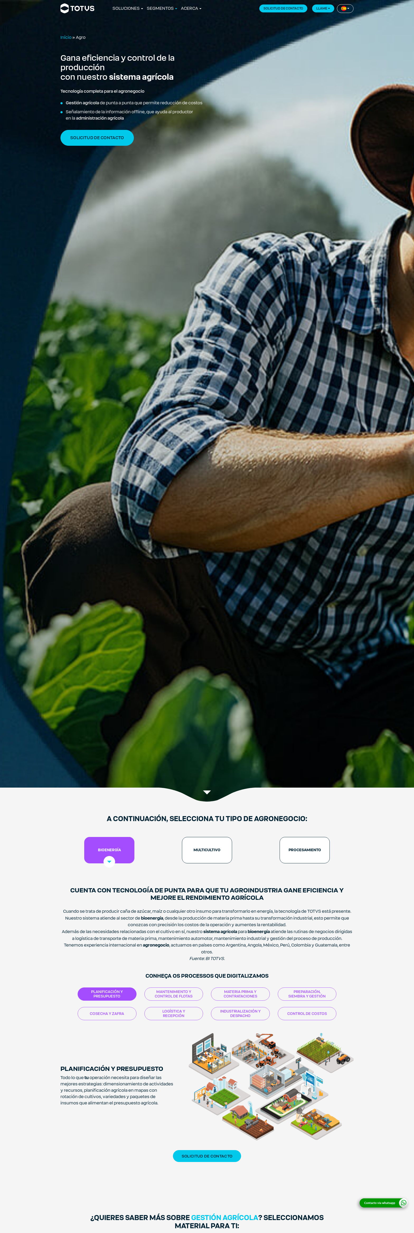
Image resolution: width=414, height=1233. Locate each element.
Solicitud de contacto (207, 1156)
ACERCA (189, 8)
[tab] (109, 850)
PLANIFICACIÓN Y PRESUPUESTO (107, 994)
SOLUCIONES (126, 8)
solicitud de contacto (97, 137)
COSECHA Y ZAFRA (107, 1013)
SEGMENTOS (160, 8)
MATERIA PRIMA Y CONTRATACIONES (240, 994)
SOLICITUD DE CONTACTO (283, 8)
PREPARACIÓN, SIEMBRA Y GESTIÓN (307, 994)
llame (321, 8)
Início (66, 37)
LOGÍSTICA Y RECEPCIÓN (173, 1013)
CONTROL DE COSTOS (307, 1013)
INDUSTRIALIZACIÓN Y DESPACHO (240, 1013)
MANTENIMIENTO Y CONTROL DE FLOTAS (173, 994)
